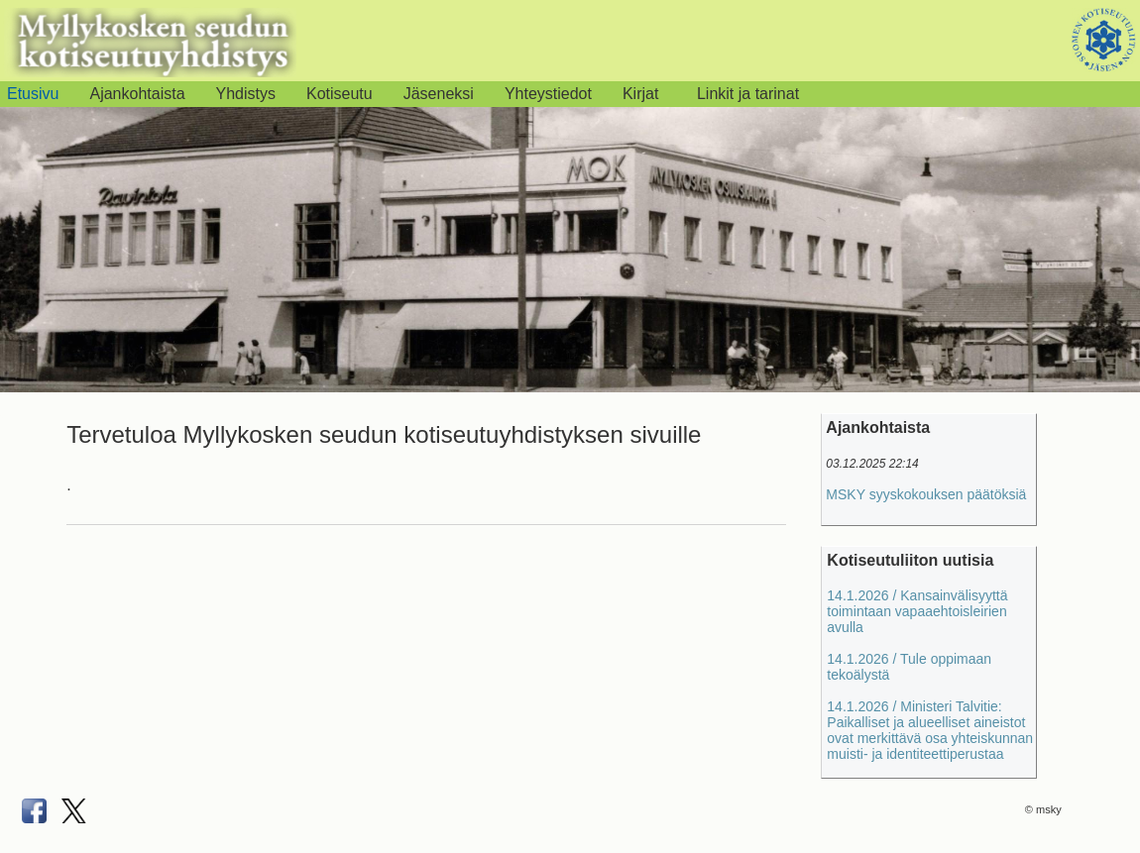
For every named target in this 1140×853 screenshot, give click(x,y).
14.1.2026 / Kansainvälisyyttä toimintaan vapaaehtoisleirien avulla (917, 611)
